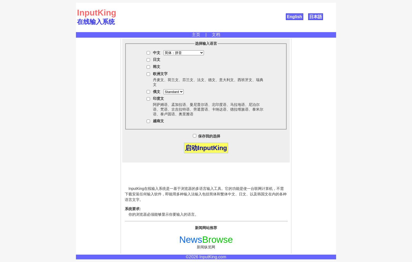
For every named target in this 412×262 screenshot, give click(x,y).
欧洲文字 (160, 74)
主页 (196, 34)
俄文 (156, 92)
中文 (156, 53)
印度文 (158, 98)
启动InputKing (206, 147)
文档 (216, 34)
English (294, 16)
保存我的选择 (206, 136)
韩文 (156, 67)
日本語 (315, 16)
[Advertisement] (98, 118)
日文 (156, 59)
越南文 (158, 121)
